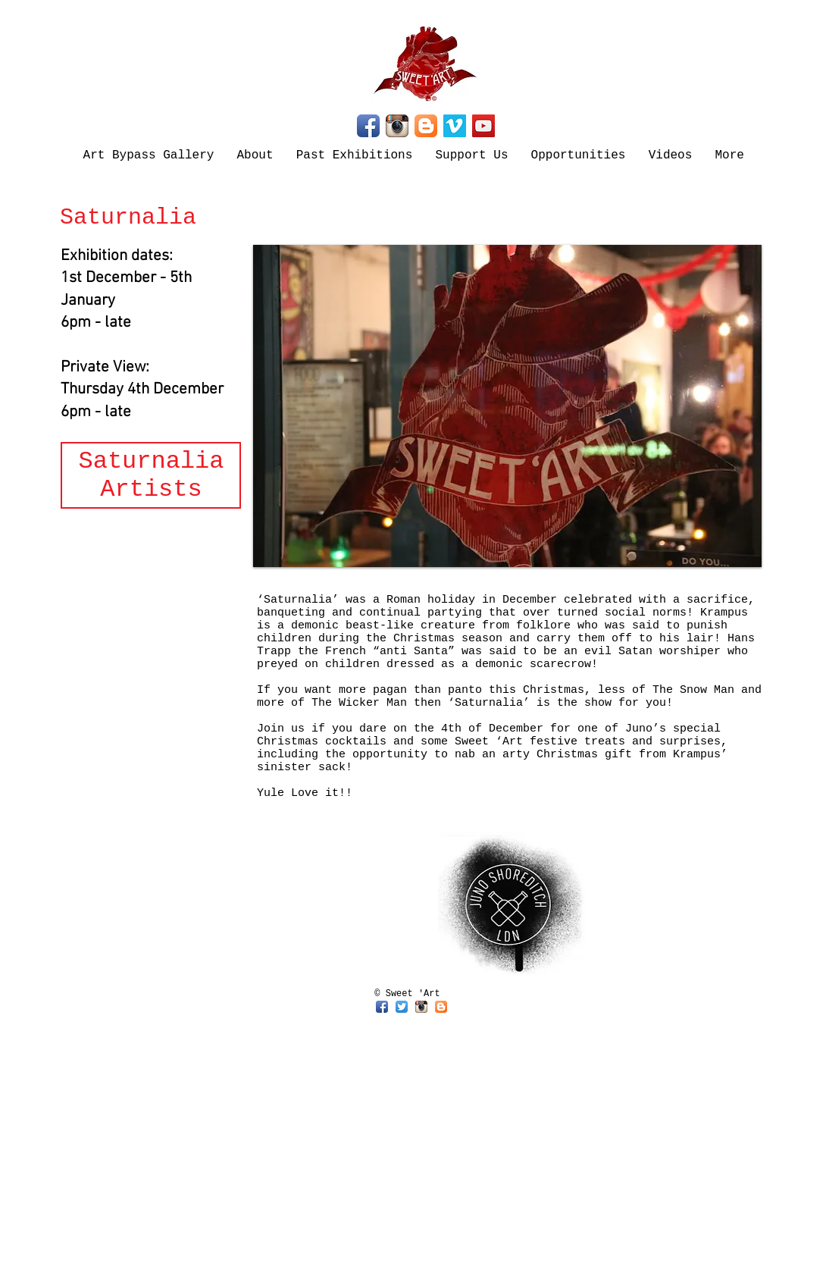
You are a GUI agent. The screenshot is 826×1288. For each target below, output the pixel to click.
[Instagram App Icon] (397, 125)
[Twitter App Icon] (402, 1007)
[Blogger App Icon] (426, 125)
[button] (507, 406)
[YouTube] (483, 125)
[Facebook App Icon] (368, 125)
